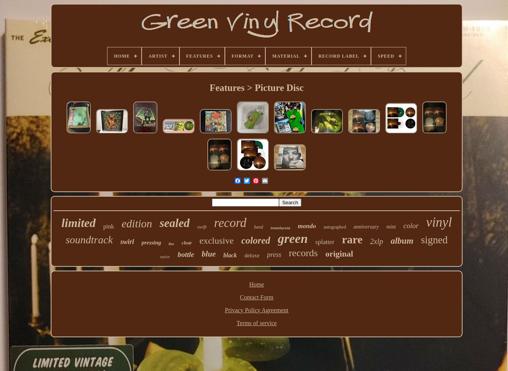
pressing (151, 243)
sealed (175, 223)
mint (391, 227)
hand (258, 227)
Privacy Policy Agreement (256, 310)
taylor (165, 256)
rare (352, 239)
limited (78, 223)
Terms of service (257, 323)
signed (434, 240)
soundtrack (88, 240)
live (171, 244)
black (230, 255)
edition (137, 224)
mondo (307, 226)
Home (256, 284)
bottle (186, 254)
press (274, 254)
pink (108, 226)
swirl (127, 242)
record (230, 223)
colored (255, 240)
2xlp (376, 241)
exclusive (216, 241)
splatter (324, 242)
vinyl (439, 222)
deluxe (252, 255)
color (411, 226)
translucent (280, 227)
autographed (335, 227)
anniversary (366, 227)
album (402, 241)
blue (209, 253)
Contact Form (256, 297)
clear (187, 243)
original (339, 253)
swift (202, 227)
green (293, 239)
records (303, 252)
